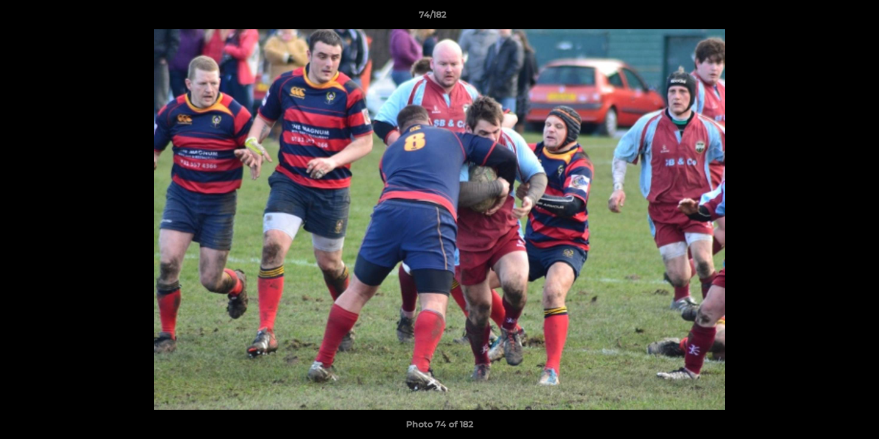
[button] (827, 17)
